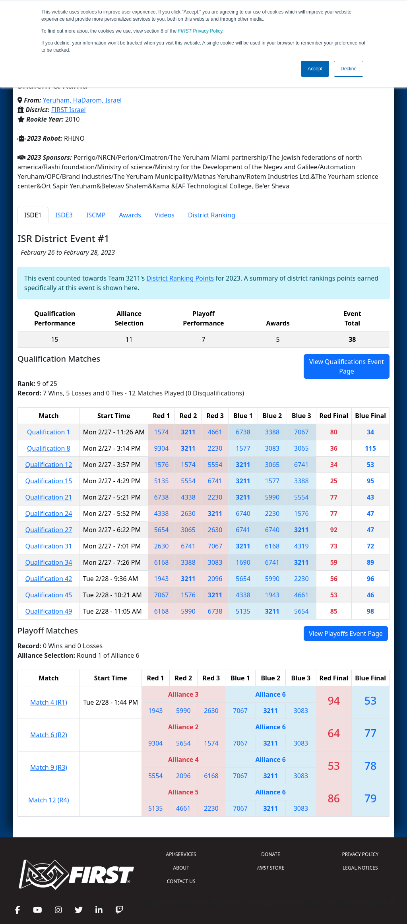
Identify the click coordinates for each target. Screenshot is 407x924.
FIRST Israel (68, 109)
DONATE (270, 854)
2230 (215, 448)
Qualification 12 (48, 464)
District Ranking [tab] (211, 215)
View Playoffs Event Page (346, 633)
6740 (243, 513)
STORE (270, 867)
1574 (161, 432)
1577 (243, 448)
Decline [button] (349, 69)
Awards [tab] (130, 215)
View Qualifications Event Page (346, 366)
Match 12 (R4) (48, 800)
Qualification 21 (48, 497)
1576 (161, 464)
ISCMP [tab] (96, 215)
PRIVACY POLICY (360, 854)
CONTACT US (181, 881)
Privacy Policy (200, 31)
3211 (188, 432)
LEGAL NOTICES (360, 867)
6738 (243, 432)
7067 (301, 432)
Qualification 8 (48, 448)
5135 (161, 481)
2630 (188, 513)
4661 (215, 432)
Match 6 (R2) (48, 734)
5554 (215, 464)
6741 (301, 464)
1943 (161, 578)
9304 (161, 448)
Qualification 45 (48, 595)
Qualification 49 (48, 611)
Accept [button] (315, 69)
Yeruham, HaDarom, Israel (82, 100)
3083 (272, 448)
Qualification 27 (48, 529)
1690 (243, 562)
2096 (215, 578)
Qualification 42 (48, 578)
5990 (272, 497)
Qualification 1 (48, 432)
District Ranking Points (180, 278)
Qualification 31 (48, 546)
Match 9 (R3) (48, 767)
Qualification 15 (48, 481)
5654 (161, 529)
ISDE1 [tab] (33, 215)
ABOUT (181, 867)
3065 (301, 448)
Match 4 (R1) (48, 702)
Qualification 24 (48, 513)
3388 (272, 432)
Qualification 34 (48, 562)
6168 (272, 546)
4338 (188, 497)
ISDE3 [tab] (64, 215)
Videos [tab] (164, 215)
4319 (301, 546)
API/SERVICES (181, 854)
